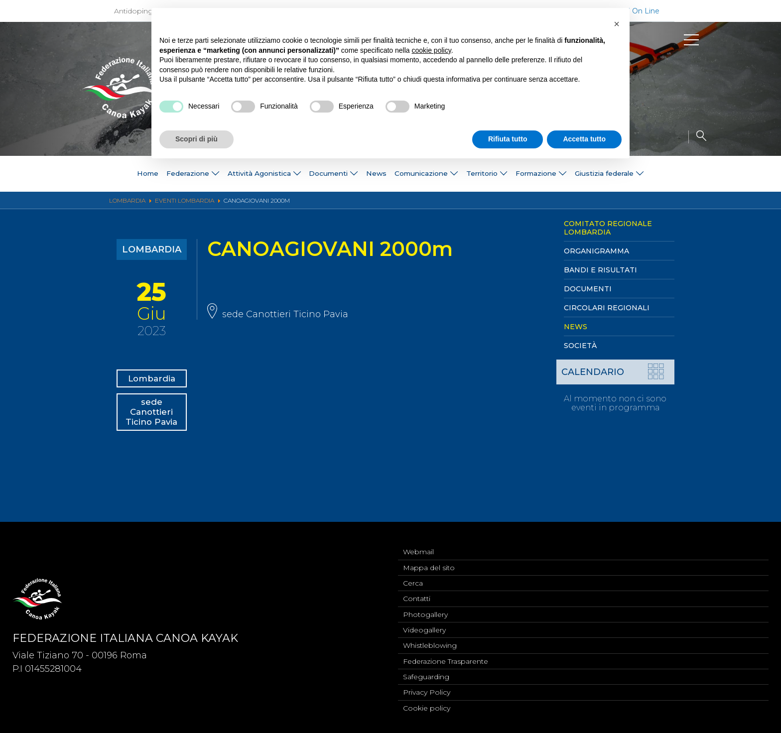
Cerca (413, 576)
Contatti (416, 592)
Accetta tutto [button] (584, 139)
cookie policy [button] (431, 50)
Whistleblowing (430, 641)
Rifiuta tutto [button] (507, 139)
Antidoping (133, 10)
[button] (617, 24)
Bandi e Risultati (600, 269)
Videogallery (424, 625)
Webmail (418, 543)
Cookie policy (426, 707)
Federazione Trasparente (445, 658)
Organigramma (596, 250)
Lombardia (155, 380)
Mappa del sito (429, 559)
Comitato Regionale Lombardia (608, 228)
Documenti (588, 288)
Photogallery (425, 609)
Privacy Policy (426, 691)
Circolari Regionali (607, 307)
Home (66, 174)
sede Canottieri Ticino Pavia (153, 427)
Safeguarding (426, 674)
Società (580, 345)
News (372, 174)
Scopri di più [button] (196, 139)
